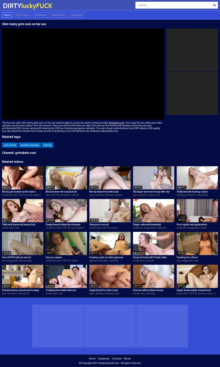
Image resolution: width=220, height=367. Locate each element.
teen (11, 227)
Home (7, 15)
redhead (161, 227)
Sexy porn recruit (99, 224)
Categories (77, 15)
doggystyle (150, 227)
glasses (93, 260)
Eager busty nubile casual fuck (194, 290)
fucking (181, 195)
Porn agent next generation (192, 224)
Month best (58, 15)
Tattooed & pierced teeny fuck (18, 224)
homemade (25, 260)
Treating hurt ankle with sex (61, 290)
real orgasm (34, 195)
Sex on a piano (54, 257)
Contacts (117, 358)
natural (47, 145)
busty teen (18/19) (187, 293)
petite (114, 227)
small (5, 227)
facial (203, 227)
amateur (65, 195)
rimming (150, 293)
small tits (7, 195)
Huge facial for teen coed (103, 290)
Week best (40, 15)
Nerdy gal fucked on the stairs (19, 191)
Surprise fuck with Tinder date (150, 257)
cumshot (142, 195)
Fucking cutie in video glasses (106, 257)
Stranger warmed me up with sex (151, 191)
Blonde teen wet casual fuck (61, 191)
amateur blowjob (30, 145)
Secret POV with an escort (16, 257)
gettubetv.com (25, 153)
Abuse (127, 358)
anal (91, 195)
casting (114, 260)
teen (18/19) (20, 195)
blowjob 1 (104, 260)
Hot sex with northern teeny (148, 290)
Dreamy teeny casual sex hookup (20, 290)
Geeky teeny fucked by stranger (63, 224)
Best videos (22, 15)
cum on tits (10, 145)
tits (4, 260)
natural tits (154, 195)
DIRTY (12, 6)
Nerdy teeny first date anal (104, 191)
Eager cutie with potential (147, 224)
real (17, 227)
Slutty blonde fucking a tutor (192, 191)
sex (135, 195)
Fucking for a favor (187, 257)
